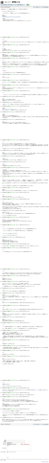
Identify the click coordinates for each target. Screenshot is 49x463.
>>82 (3, 290)
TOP (1, 4)
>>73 (3, 219)
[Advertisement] (25, 29)
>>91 (3, 358)
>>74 (3, 226)
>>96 (3, 398)
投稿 (7, 457)
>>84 (3, 307)
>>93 (3, 382)
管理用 (20, 4)
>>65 (3, 163)
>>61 (3, 113)
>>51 (3, 46)
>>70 (3, 194)
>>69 (3, 178)
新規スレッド (13, 4)
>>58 (3, 98)
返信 (28, 37)
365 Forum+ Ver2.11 (45, 461)
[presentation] (14, 454)
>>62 (3, 121)
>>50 (3, 39)
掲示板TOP (5, 4)
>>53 (3, 68)
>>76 (3, 239)
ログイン (23, 4)
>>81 (3, 301)
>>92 (3, 352)
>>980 (7, 19)
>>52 (3, 60)
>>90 (3, 341)
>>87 (3, 324)
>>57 (3, 92)
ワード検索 (17, 4)
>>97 (3, 403)
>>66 (3, 277)
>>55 (3, 76)
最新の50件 (46, 7)
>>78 (3, 249)
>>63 (3, 152)
